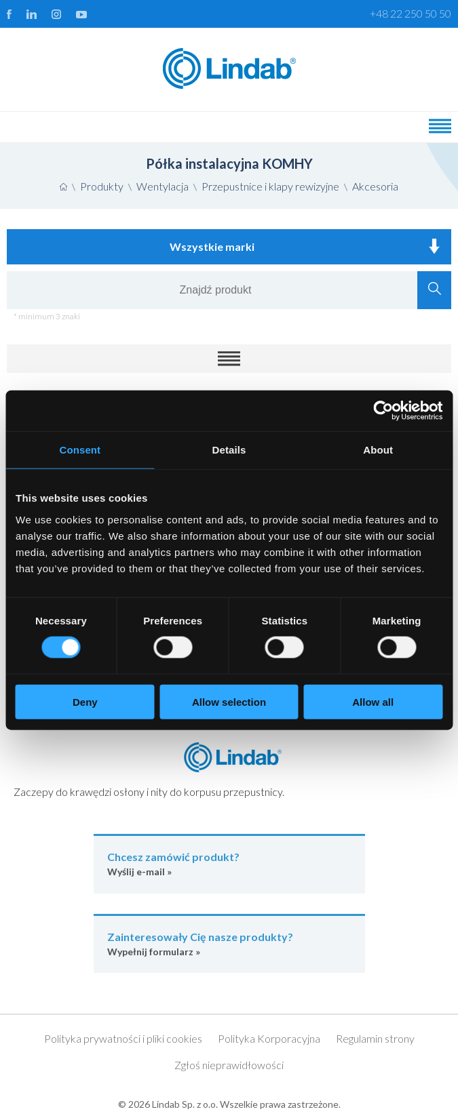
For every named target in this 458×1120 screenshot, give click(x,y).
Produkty (101, 186)
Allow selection (229, 701)
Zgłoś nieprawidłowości (229, 1064)
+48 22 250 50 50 (410, 13)
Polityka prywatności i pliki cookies (123, 1038)
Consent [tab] (79, 450)
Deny (85, 701)
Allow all (373, 701)
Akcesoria (375, 186)
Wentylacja (162, 186)
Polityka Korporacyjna (269, 1038)
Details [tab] (229, 450)
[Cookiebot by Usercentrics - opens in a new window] (383, 411)
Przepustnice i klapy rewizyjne (270, 186)
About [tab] (378, 450)
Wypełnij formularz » (229, 943)
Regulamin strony (375, 1038)
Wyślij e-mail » (229, 863)
